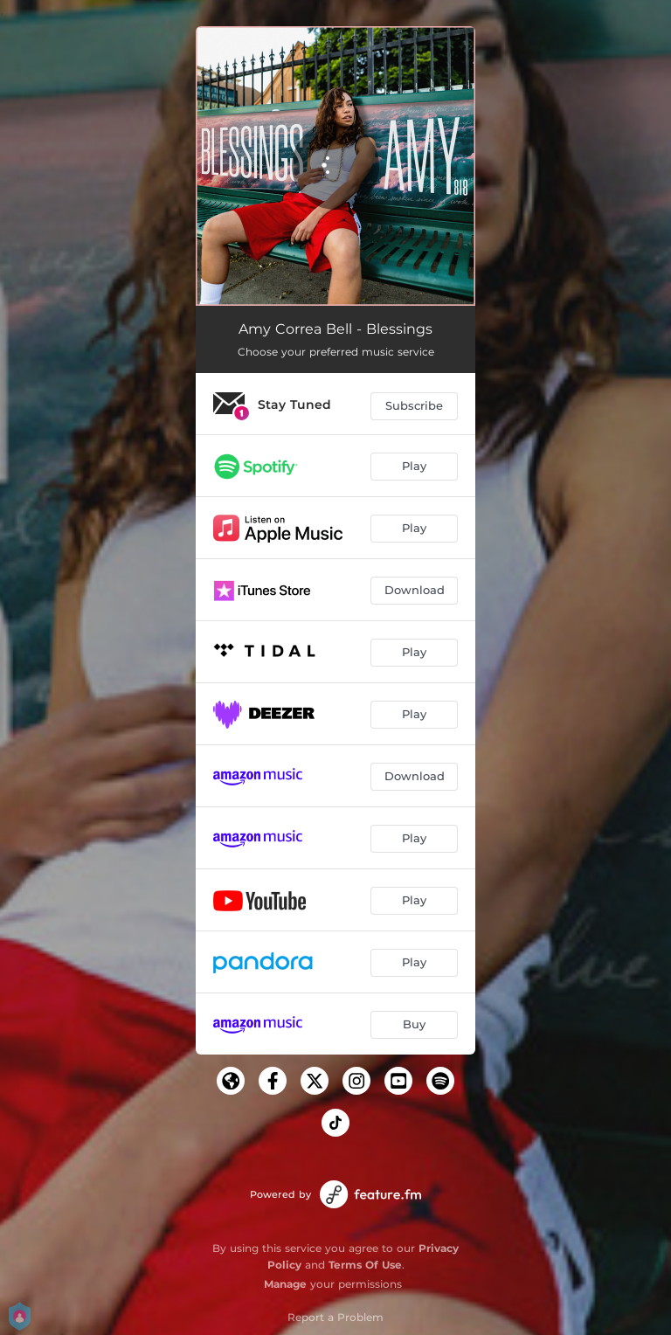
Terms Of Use (365, 1264)
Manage (285, 1283)
